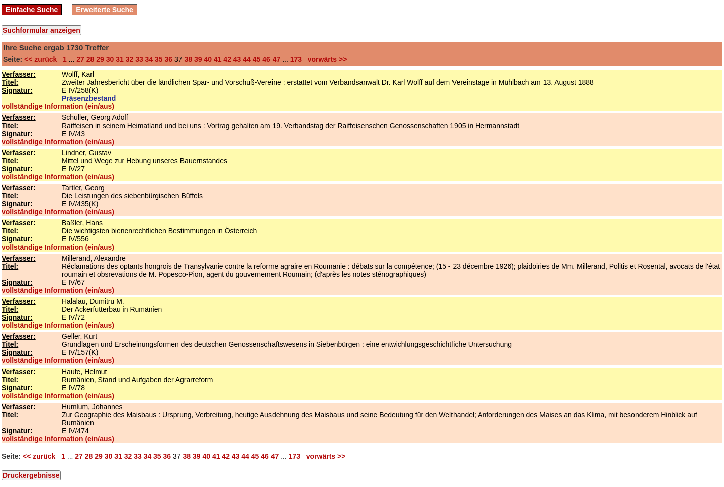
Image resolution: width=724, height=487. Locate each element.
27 (80, 59)
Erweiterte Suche (104, 10)
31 (120, 59)
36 (169, 59)
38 (188, 59)
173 (296, 59)
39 (198, 59)
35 (159, 59)
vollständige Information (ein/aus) (58, 106)
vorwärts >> (325, 59)
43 (237, 59)
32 (130, 59)
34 (149, 59)
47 (277, 59)
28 (90, 59)
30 (110, 59)
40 (208, 59)
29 (100, 59)
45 (257, 59)
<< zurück (42, 59)
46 (266, 59)
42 (227, 59)
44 (247, 59)
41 (218, 59)
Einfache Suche (32, 10)
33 (139, 59)
